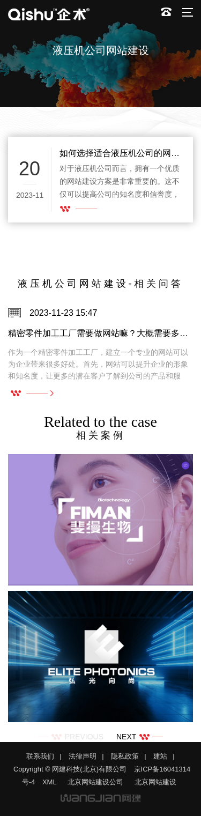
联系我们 (40, 756)
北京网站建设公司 (95, 782)
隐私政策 (125, 756)
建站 (160, 756)
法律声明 (82, 756)
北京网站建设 (155, 782)
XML (49, 782)
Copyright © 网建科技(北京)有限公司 (69, 769)
